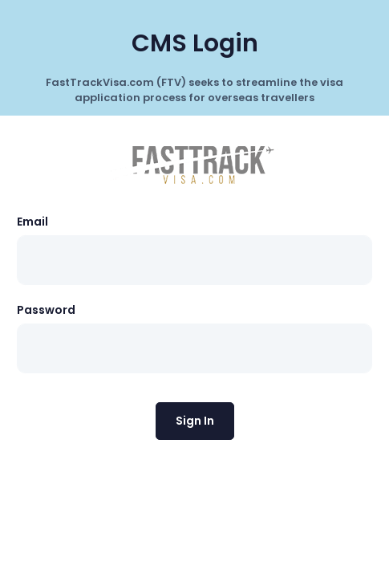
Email (32, 222)
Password (46, 310)
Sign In (195, 421)
